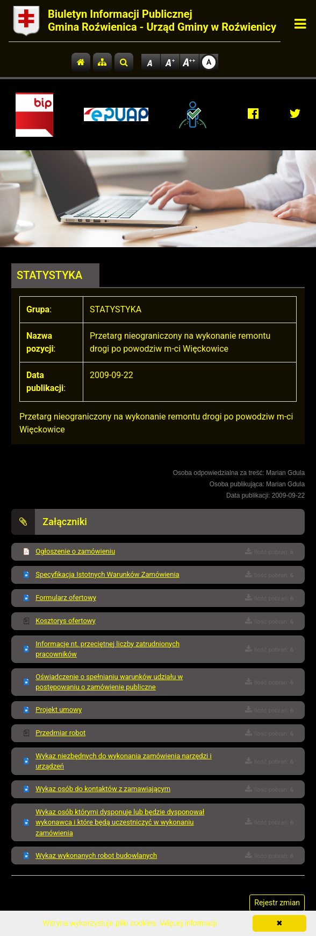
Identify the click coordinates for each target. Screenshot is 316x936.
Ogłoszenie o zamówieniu (75, 551)
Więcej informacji (188, 923)
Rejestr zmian (277, 902)
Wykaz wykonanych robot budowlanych (96, 855)
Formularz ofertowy (65, 597)
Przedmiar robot (60, 733)
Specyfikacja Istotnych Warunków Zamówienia (107, 574)
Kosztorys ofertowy (65, 621)
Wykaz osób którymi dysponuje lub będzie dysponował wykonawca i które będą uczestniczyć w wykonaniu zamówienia (119, 822)
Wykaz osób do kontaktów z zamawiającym (102, 789)
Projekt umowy (58, 710)
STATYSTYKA (49, 275)
